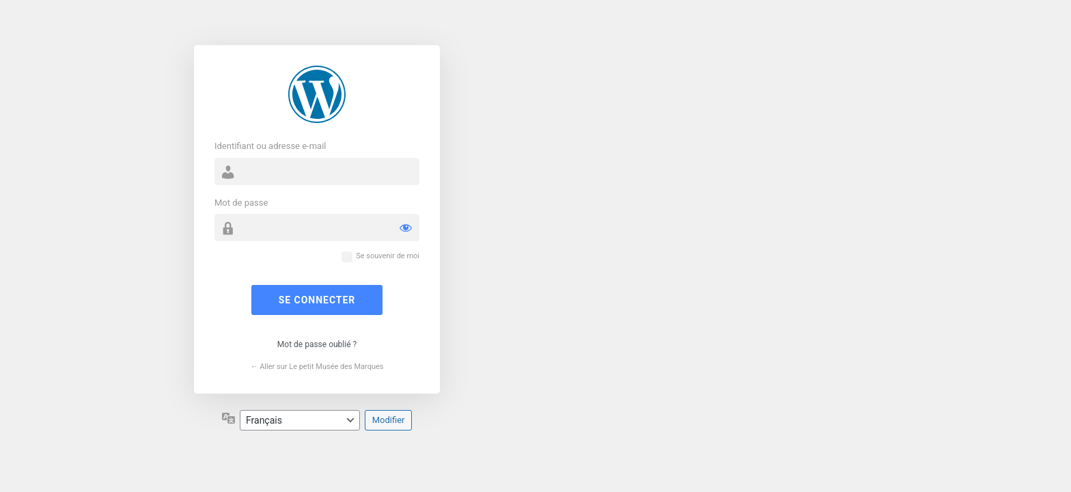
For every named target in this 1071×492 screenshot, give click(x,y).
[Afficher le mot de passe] (405, 227)
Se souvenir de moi (387, 256)
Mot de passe (241, 202)
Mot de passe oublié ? (317, 344)
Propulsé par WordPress (317, 94)
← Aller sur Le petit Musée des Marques (316, 366)
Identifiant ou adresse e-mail (270, 146)
